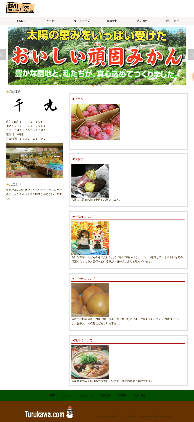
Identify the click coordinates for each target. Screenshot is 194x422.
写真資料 (112, 20)
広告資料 (142, 20)
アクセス (51, 20)
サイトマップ (82, 20)
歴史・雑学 (172, 20)
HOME (21, 20)
